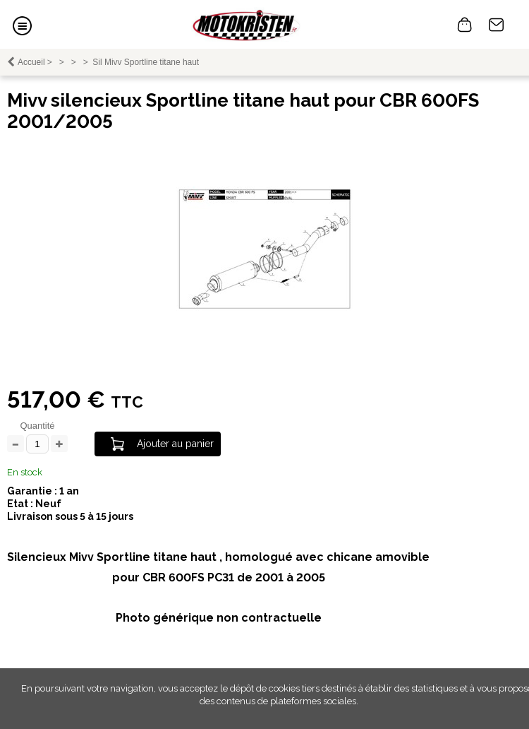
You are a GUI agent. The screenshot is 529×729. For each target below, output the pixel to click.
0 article (465, 24)
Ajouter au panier (175, 443)
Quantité (37, 425)
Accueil (31, 62)
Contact (496, 24)
